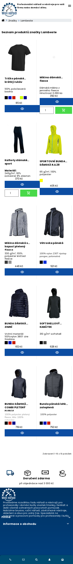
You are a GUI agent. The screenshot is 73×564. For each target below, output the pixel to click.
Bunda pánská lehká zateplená (54, 405)
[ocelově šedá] (6, 262)
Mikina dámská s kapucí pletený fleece (16, 245)
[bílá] (17, 97)
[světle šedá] (10, 262)
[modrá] (25, 97)
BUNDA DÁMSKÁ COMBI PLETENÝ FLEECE (15, 406)
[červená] (13, 97)
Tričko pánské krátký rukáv (14, 80)
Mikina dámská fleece (50, 79)
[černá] (6, 97)
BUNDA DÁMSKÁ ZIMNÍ (15, 325)
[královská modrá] (45, 262)
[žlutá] (41, 180)
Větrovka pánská (52, 243)
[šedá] (45, 342)
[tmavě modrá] (10, 97)
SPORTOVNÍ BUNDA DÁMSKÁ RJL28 (52, 163)
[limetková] (21, 97)
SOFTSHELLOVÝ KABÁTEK (50, 325)
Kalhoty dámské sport (16, 162)
